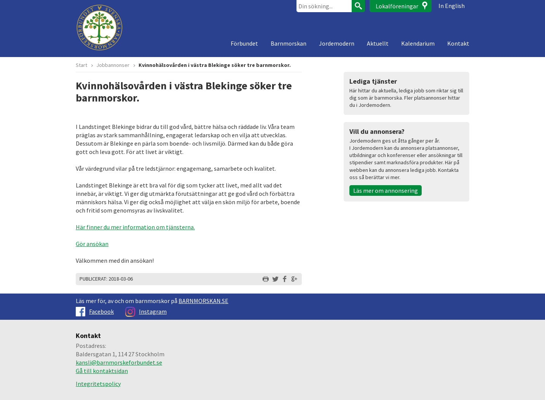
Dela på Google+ (294, 279)
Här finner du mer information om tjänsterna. (135, 227)
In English (451, 6)
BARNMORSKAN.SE (203, 301)
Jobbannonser (112, 65)
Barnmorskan (288, 43)
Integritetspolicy (98, 383)
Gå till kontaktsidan (102, 371)
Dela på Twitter (275, 279)
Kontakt (458, 43)
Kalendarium (418, 43)
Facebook (95, 311)
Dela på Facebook (284, 279)
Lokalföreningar (397, 6)
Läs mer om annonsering (385, 190)
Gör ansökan (92, 244)
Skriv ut (265, 279)
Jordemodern (336, 43)
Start (81, 65)
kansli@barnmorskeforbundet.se (119, 362)
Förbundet (244, 43)
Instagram (146, 311)
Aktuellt (378, 43)
